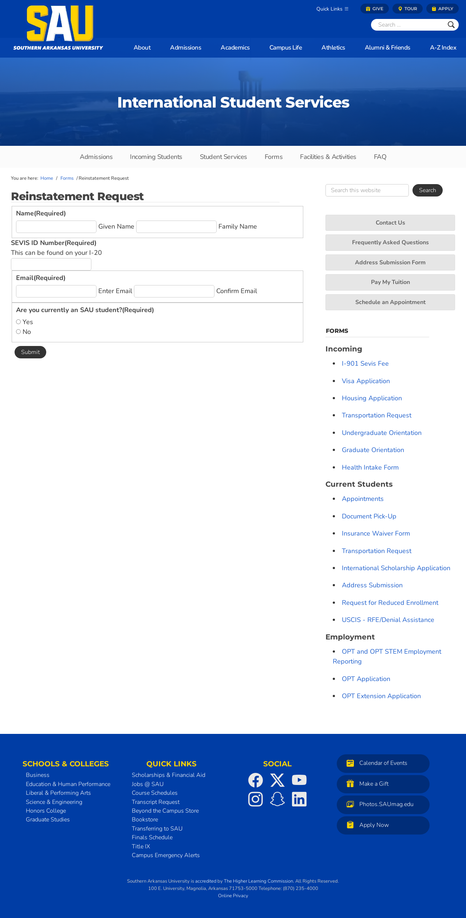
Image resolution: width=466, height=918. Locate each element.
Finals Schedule (152, 837)
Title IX (141, 847)
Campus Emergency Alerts (166, 855)
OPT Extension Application (381, 696)
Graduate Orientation (373, 450)
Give (374, 8)
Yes (28, 322)
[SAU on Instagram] (255, 799)
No (27, 331)
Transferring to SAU (157, 829)
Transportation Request (376, 415)
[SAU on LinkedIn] (299, 799)
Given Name (116, 226)
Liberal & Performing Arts (58, 793)
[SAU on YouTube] (299, 780)
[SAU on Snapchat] (277, 799)
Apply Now (366, 825)
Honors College (46, 811)
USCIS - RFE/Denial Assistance (388, 619)
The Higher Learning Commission (258, 881)
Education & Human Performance (68, 784)
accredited (205, 881)
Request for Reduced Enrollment (390, 602)
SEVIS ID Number (53, 242)
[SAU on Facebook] (255, 780)
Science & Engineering (54, 802)
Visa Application (366, 381)
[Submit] (451, 25)
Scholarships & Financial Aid (168, 775)
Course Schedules (155, 793)
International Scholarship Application (396, 568)
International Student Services (233, 102)
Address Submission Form (390, 262)
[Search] (407, 25)
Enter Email (115, 291)
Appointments (363, 498)
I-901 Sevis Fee (365, 363)
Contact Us (390, 223)
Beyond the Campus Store (165, 811)
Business (38, 775)
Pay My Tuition (390, 282)
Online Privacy (233, 895)
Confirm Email (236, 291)
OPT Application (366, 678)
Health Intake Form (370, 467)
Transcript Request (155, 802)
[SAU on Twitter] (277, 780)
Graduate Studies (48, 820)
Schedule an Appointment (390, 302)
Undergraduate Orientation (382, 432)
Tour (407, 8)
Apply (442, 8)
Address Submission (372, 585)
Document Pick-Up (369, 516)
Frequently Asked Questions (390, 242)
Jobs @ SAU (148, 784)
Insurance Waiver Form (376, 533)
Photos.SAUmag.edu (378, 804)
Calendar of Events (375, 763)
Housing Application (372, 398)
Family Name (237, 226)
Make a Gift (365, 783)
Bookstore (145, 820)
